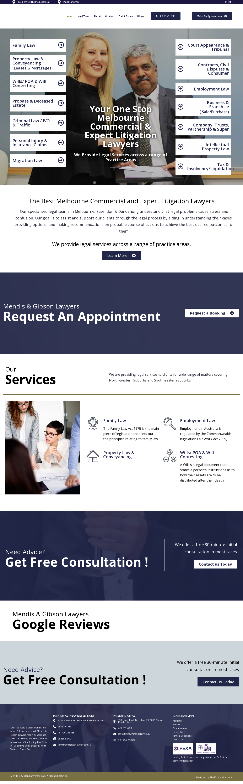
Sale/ (206, 115)
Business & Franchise (218, 108)
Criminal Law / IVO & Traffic (31, 126)
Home (68, 19)
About (97, 19)
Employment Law (211, 92)
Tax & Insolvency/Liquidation (210, 170)
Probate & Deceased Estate (32, 106)
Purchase (219, 115)
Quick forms (126, 19)
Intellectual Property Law (215, 150)
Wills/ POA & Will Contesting (29, 87)
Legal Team (83, 19)
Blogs (140, 19)
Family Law (23, 48)
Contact (109, 19)
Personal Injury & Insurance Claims (29, 146)
